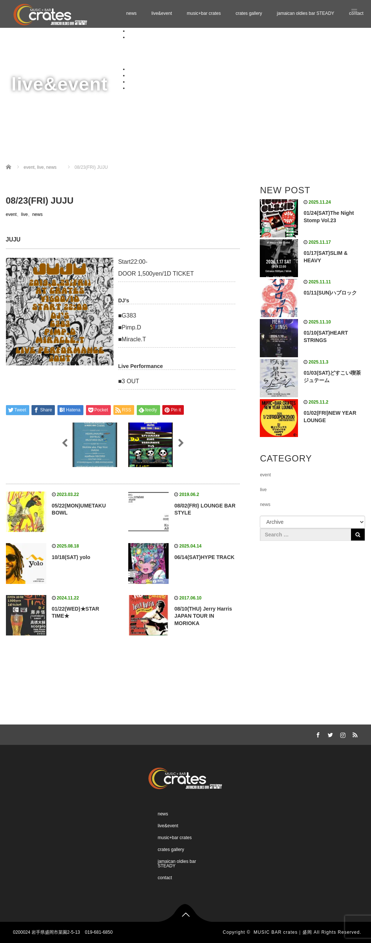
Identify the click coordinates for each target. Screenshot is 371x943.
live (24, 214)
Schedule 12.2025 (161, 49)
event (11, 214)
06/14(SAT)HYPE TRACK (204, 557)
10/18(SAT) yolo (71, 557)
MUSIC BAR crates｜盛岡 (283, 932)
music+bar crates (204, 13)
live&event (162, 13)
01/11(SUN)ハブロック (330, 293)
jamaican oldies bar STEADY (305, 13)
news (131, 13)
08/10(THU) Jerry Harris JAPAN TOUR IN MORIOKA (203, 616)
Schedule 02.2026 (161, 62)
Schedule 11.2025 (161, 43)
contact (135, 88)
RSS (354, 733)
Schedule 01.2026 (161, 56)
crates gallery (249, 13)
